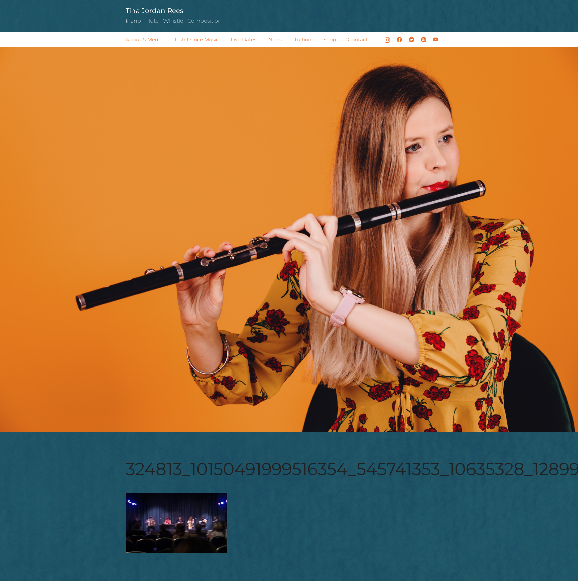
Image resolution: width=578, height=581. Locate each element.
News (275, 39)
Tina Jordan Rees (154, 11)
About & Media (144, 39)
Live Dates (243, 39)
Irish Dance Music (197, 39)
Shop (329, 39)
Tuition (302, 39)
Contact (358, 39)
